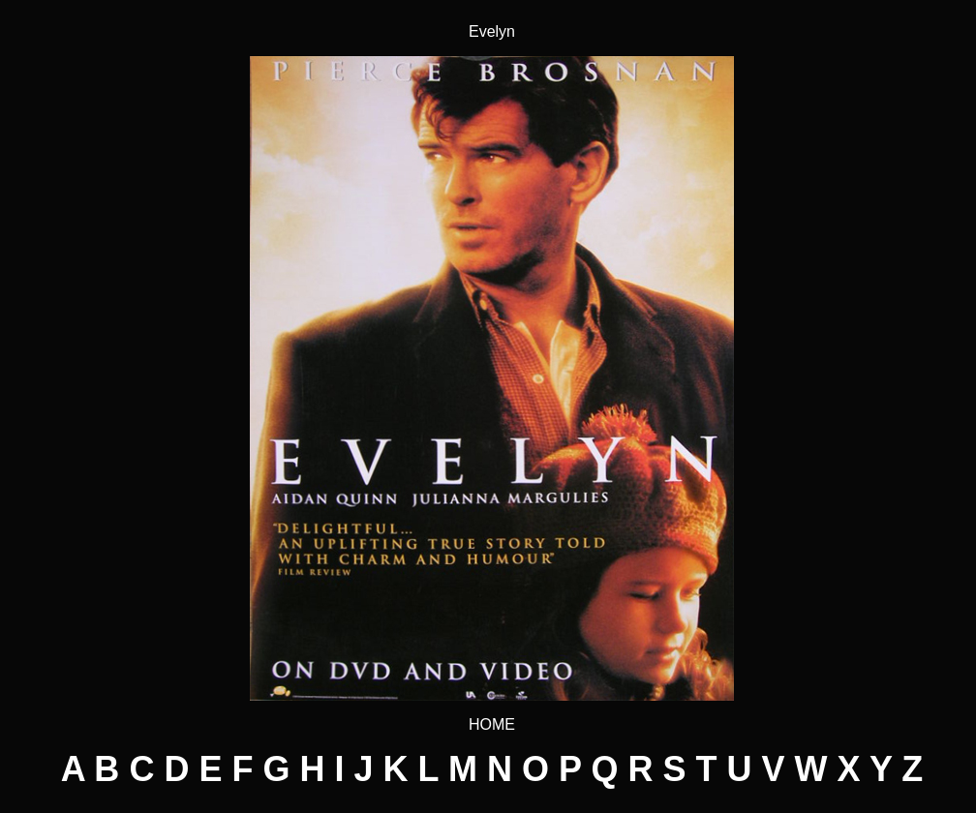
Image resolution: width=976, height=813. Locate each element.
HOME (492, 724)
